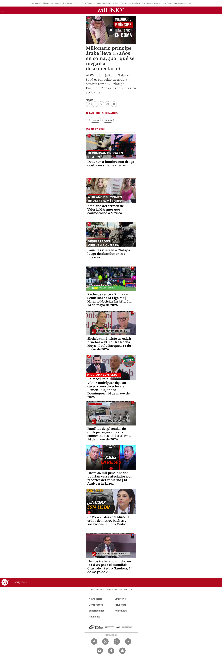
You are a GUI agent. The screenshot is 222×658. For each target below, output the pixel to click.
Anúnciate (94, 616)
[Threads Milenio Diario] (128, 641)
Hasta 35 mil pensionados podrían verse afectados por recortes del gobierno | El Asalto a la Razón (109, 478)
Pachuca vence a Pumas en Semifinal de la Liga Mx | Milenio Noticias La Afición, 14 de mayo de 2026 (109, 299)
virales (95, 119)
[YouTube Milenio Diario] (100, 651)
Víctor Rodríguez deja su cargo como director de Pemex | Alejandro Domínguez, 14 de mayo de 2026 (108, 389)
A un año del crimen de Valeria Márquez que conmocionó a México (105, 209)
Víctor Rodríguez (88, 3)
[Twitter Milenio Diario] (105, 641)
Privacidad (120, 604)
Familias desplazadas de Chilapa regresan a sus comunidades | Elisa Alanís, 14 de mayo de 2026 (109, 434)
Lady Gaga (166, 3)
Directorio (120, 598)
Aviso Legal (121, 610)
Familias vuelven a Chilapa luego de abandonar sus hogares (108, 253)
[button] (2, 11)
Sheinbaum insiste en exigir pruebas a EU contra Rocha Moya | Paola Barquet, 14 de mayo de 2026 (109, 343)
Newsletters (95, 598)
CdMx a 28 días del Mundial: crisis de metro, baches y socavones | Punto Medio (109, 520)
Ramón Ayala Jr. (153, 3)
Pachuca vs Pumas (71, 3)
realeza (108, 119)
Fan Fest (136, 3)
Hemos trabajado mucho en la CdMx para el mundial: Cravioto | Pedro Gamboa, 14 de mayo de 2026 (110, 566)
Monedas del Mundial (182, 3)
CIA (143, 3)
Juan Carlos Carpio (105, 3)
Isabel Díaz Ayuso (123, 3)
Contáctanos (96, 604)
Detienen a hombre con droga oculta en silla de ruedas (110, 163)
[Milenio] (111, 10)
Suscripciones (96, 610)
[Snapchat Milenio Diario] (122, 651)
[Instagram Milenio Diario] (117, 641)
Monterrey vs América (52, 3)
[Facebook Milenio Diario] (94, 641)
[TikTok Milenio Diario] (111, 651)
